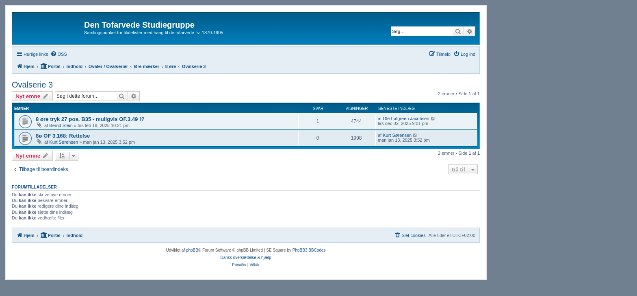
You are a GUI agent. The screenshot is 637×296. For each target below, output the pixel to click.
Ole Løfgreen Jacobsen (406, 118)
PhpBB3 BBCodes (309, 250)
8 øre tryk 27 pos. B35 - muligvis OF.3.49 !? (90, 119)
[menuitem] (58, 54)
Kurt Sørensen (63, 142)
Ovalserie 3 (32, 84)
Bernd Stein (60, 125)
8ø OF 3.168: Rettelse (63, 136)
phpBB (192, 250)
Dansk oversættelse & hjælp (245, 257)
